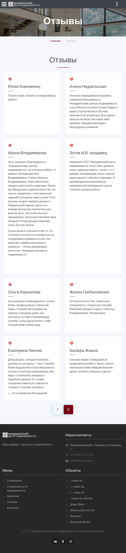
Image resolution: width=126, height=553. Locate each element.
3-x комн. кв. (77, 492)
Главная (55, 40)
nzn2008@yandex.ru (82, 460)
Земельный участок (82, 510)
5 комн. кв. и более (81, 498)
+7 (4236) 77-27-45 (81, 454)
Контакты (13, 507)
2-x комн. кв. (77, 486)
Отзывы (12, 501)
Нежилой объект (80, 521)
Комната (75, 516)
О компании (14, 480)
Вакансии (13, 496)
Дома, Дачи (77, 504)
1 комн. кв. (76, 480)
